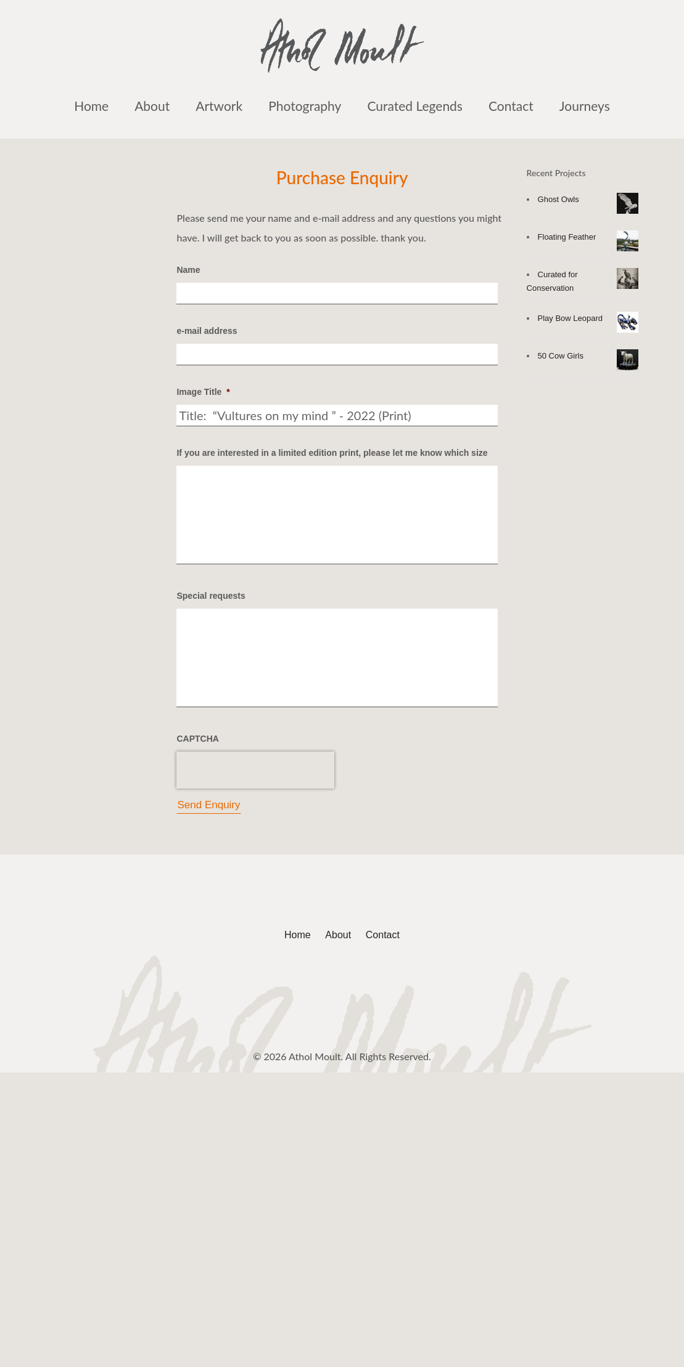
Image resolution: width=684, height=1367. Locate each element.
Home (91, 105)
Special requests (210, 596)
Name (188, 270)
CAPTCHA (197, 739)
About (152, 105)
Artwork (219, 105)
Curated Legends (415, 105)
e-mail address (206, 331)
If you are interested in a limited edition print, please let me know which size (331, 453)
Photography (304, 105)
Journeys (584, 105)
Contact (511, 105)
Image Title (202, 392)
